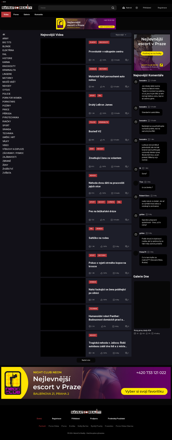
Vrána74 (142, 252)
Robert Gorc (144, 196)
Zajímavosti (9, 157)
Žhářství (7, 169)
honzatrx (143, 81)
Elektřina (8, 50)
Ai (140, 168)
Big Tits (6, 42)
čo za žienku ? (147, 187)
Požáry (6, 105)
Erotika (72, 426)
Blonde (6, 46)
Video (5, 145)
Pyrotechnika (10, 117)
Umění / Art (8, 137)
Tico (141, 182)
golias (142, 214)
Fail (4, 54)
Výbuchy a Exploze (13, 149)
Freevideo (109, 426)
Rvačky (6, 121)
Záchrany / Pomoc (13, 153)
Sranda (6, 129)
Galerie (27, 15)
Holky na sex (83, 426)
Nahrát (127, 8)
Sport (5, 125)
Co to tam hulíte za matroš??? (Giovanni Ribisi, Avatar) (152, 259)
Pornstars (8, 101)
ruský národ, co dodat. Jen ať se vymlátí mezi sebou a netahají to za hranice (153, 203)
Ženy (5, 165)
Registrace (162, 8)
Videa (6, 15)
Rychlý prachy (96, 426)
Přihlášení (147, 8)
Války (5, 141)
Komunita (39, 15)
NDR (3, 2)
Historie (7, 58)
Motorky (7, 78)
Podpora (94, 419)
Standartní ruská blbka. (151, 112)
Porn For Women (12, 97)
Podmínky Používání (116, 419)
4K (3, 34)
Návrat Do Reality (79, 433)
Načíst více (86, 360)
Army (5, 38)
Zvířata (6, 173)
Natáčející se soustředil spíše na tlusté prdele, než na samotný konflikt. (153, 128)
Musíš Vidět (9, 82)
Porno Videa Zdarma (124, 426)
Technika (7, 133)
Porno (16, 15)
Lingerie (7, 74)
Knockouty (8, 66)
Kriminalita (9, 70)
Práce (5, 109)
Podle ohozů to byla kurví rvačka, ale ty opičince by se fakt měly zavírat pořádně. (152, 241)
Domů (39, 419)
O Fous (6, 89)
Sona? (144, 174)
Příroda (6, 113)
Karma (6, 62)
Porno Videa (54, 426)
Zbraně (6, 161)
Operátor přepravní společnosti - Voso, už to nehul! (151, 222)
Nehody (6, 86)
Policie (6, 93)
